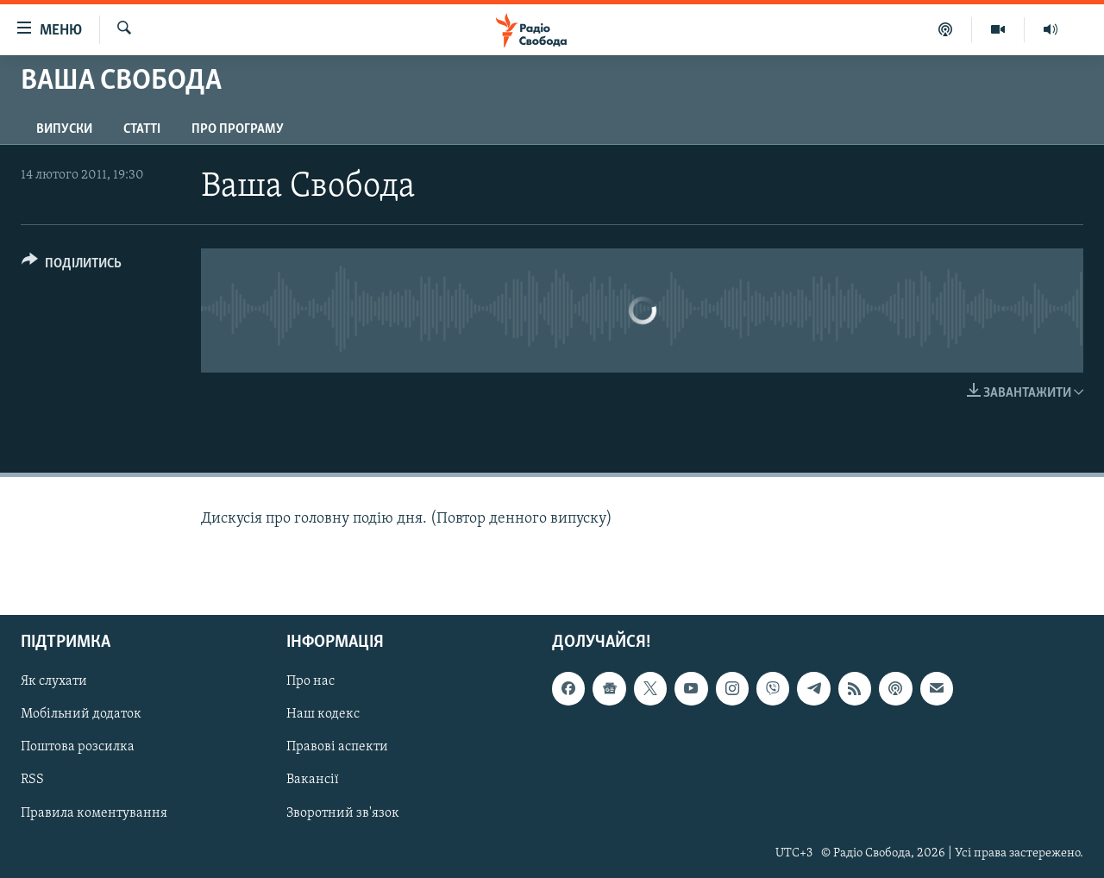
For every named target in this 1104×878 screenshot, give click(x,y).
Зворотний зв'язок (342, 812)
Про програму (237, 129)
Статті (141, 129)
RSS (32, 780)
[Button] (72, 266)
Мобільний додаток (81, 714)
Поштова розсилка (78, 747)
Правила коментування (94, 812)
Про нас (310, 681)
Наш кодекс (323, 714)
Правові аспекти (337, 747)
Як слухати (54, 681)
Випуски (64, 129)
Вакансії (312, 780)
